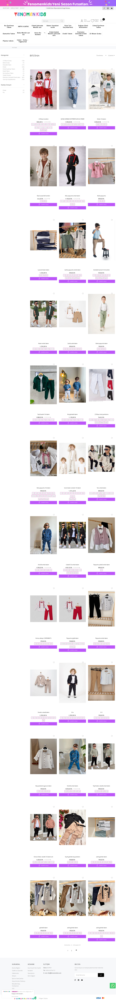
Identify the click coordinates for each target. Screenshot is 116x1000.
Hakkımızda (15, 972)
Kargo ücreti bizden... (18, 994)
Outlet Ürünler (7, 75)
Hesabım (30, 969)
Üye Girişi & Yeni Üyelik (34, 967)
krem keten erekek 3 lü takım (72, 487)
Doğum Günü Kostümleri (83, 26)
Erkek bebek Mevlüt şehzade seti (54, 33)
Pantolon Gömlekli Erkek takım (81, 33)
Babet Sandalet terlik (53, 26)
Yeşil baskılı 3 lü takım (43, 414)
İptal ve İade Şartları (17, 977)
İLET (101, 974)
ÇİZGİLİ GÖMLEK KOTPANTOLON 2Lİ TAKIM (72, 119)
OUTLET (22, 8)
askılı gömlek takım (101, 856)
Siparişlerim (31, 972)
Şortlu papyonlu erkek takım (72, 270)
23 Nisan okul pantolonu (101, 414)
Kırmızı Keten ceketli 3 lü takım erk (43, 856)
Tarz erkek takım (101, 487)
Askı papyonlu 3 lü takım (43, 487)
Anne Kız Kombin (40, 34)
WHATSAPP (6, 8)
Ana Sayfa (14, 47)
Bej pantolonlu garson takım (43, 785)
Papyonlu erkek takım (101, 637)
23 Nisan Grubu (95, 33)
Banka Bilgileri (16, 967)
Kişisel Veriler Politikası (18, 980)
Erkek (4, 67)
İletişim (14, 975)
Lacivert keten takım (43, 270)
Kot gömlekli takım (72, 414)
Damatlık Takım (9, 33)
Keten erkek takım (43, 343)
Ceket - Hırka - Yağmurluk (22, 41)
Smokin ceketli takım (43, 712)
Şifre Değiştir (31, 975)
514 (72, 712)
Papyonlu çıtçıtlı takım (72, 637)
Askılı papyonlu (101, 196)
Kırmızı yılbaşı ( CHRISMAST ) (44, 637)
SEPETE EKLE (45, 134)
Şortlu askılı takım (72, 343)
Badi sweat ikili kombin (43, 196)
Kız (4, 92)
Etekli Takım (67, 33)
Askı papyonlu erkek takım (72, 196)
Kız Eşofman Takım (9, 26)
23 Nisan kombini (43, 119)
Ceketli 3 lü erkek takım (72, 564)
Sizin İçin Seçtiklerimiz (68, 26)
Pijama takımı (8, 41)
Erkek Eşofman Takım (98, 26)
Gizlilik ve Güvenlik (17, 969)
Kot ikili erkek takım (43, 564)
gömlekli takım (43, 927)
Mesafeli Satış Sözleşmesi (16, 984)
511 (101, 712)
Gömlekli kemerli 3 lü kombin (101, 270)
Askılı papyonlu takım (101, 343)
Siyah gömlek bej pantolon (72, 856)
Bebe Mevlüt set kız (23, 34)
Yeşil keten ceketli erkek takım (101, 785)
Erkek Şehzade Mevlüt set (37, 26)
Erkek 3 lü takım (101, 119)
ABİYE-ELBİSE (23, 26)
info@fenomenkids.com (54, 972)
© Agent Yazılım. (43, 997)
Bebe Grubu (6, 63)
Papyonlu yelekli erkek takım (101, 564)
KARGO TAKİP (14, 8)
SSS (13, 987)
